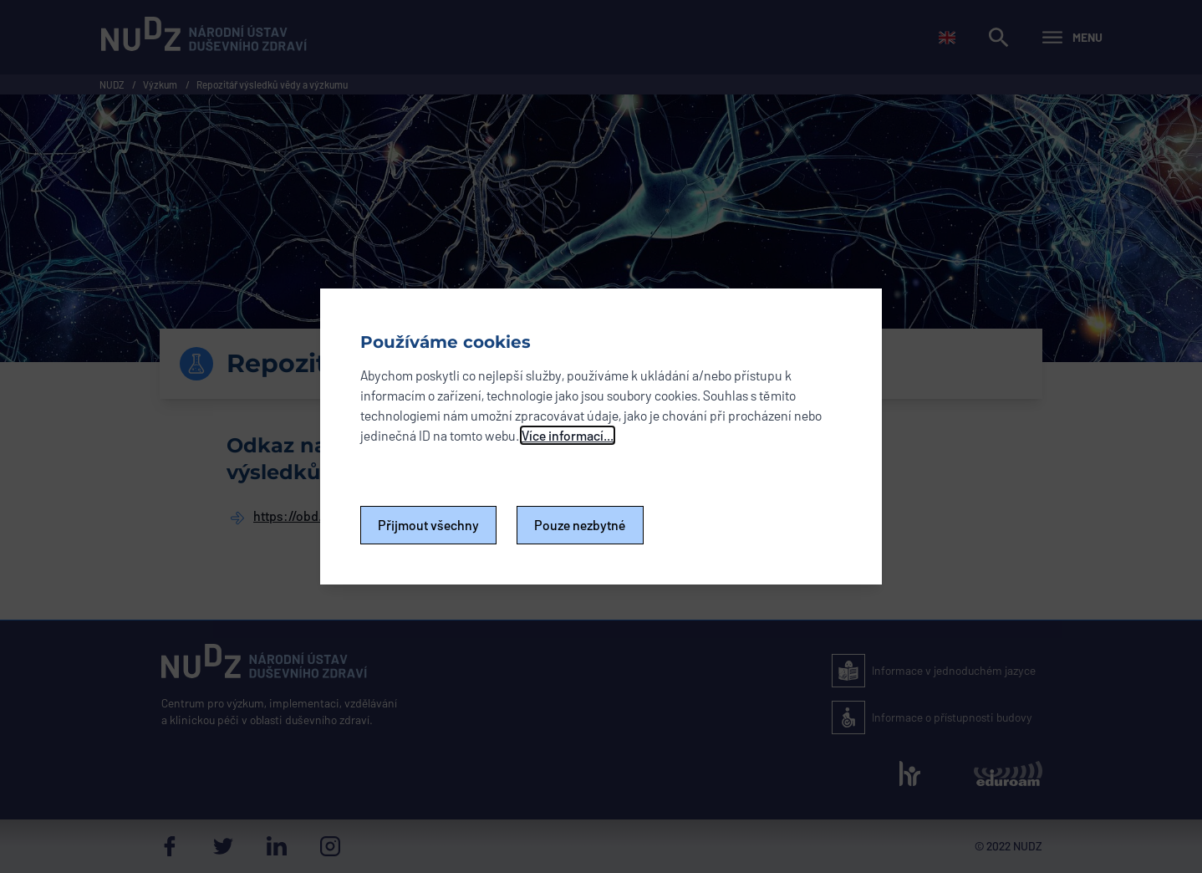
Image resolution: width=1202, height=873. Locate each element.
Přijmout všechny (428, 525)
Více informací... (568, 435)
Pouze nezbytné (580, 525)
